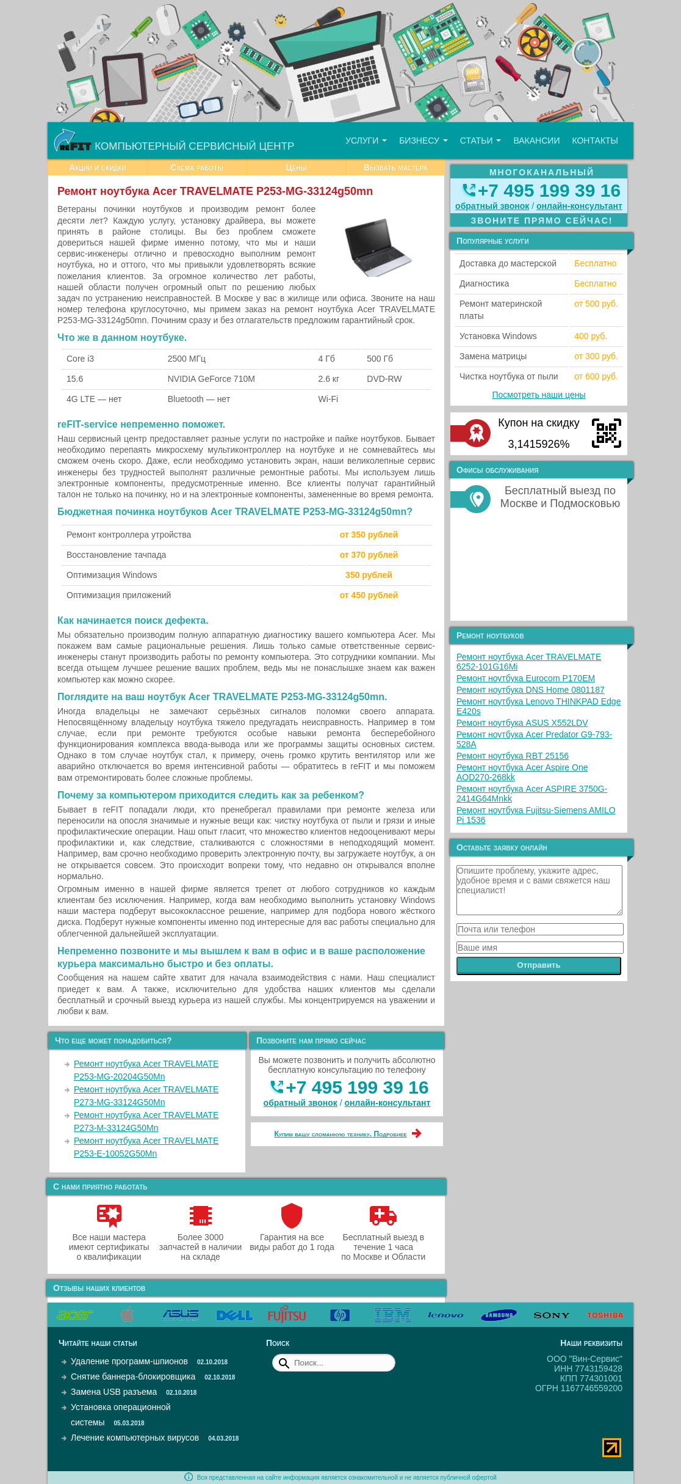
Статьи (481, 140)
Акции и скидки (97, 167)
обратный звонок (300, 1103)
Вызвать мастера (396, 167)
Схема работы (196, 167)
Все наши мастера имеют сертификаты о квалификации (109, 1242)
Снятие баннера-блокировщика (133, 1376)
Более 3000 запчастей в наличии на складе (200, 1242)
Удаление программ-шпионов (129, 1361)
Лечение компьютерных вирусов (135, 1437)
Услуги (366, 140)
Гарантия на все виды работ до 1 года (292, 1237)
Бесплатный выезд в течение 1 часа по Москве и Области (383, 1242)
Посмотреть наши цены (539, 395)
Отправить (539, 965)
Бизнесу (423, 140)
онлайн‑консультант (388, 1103)
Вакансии (536, 140)
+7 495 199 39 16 (357, 1087)
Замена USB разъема (114, 1392)
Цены (296, 167)
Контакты (595, 140)
